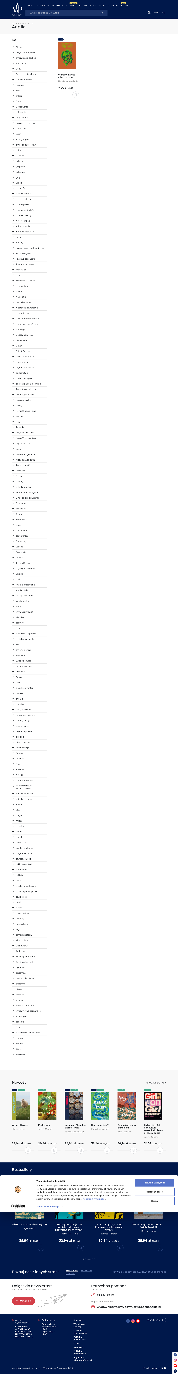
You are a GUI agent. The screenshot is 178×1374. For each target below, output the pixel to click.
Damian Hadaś (148, 1231)
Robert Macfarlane (100, 1129)
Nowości (21, 1090)
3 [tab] (88, 1259)
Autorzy (82, 5)
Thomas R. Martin (69, 1234)
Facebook (86, 1270)
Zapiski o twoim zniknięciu (127, 1126)
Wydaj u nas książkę (79, 1325)
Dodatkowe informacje (47, 1368)
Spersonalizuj (154, 1354)
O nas (102, 5)
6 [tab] (94, 1259)
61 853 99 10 (102, 1294)
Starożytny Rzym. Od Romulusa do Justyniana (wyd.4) (109, 1227)
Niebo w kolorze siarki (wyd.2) (29, 1224)
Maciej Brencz (19, 1129)
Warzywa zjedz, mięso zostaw (67, 76)
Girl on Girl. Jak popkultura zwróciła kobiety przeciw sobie (153, 1129)
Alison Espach (124, 1131)
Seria (61, 39)
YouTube (70, 1273)
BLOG (72, 5)
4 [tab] (90, 1259)
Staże (93, 5)
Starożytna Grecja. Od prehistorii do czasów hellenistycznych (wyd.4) (69, 1227)
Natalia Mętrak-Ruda (68, 81)
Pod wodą (44, 1125)
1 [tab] (83, 1259)
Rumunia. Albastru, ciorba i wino (75, 1126)
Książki (29, 5)
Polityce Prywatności (94, 1361)
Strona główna (18, 23)
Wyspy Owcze (20, 1125)
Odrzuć (154, 1363)
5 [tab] (92, 1259)
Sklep (124, 5)
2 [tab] (85, 1259)
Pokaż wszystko (155, 1083)
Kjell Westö (29, 1228)
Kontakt (113, 5)
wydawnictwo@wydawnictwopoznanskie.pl (126, 1307)
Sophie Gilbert (151, 1137)
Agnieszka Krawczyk (74, 1131)
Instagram (72, 1270)
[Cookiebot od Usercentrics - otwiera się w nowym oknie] (18, 1368)
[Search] (61, 13)
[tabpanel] (29, 1212)
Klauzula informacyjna (80, 1331)
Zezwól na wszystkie (155, 1345)
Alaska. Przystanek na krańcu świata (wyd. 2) (148, 1225)
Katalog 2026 (59, 5)
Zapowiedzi (42, 5)
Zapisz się (23, 1301)
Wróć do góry (153, 1320)
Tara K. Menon (45, 1129)
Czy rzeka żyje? (100, 1125)
